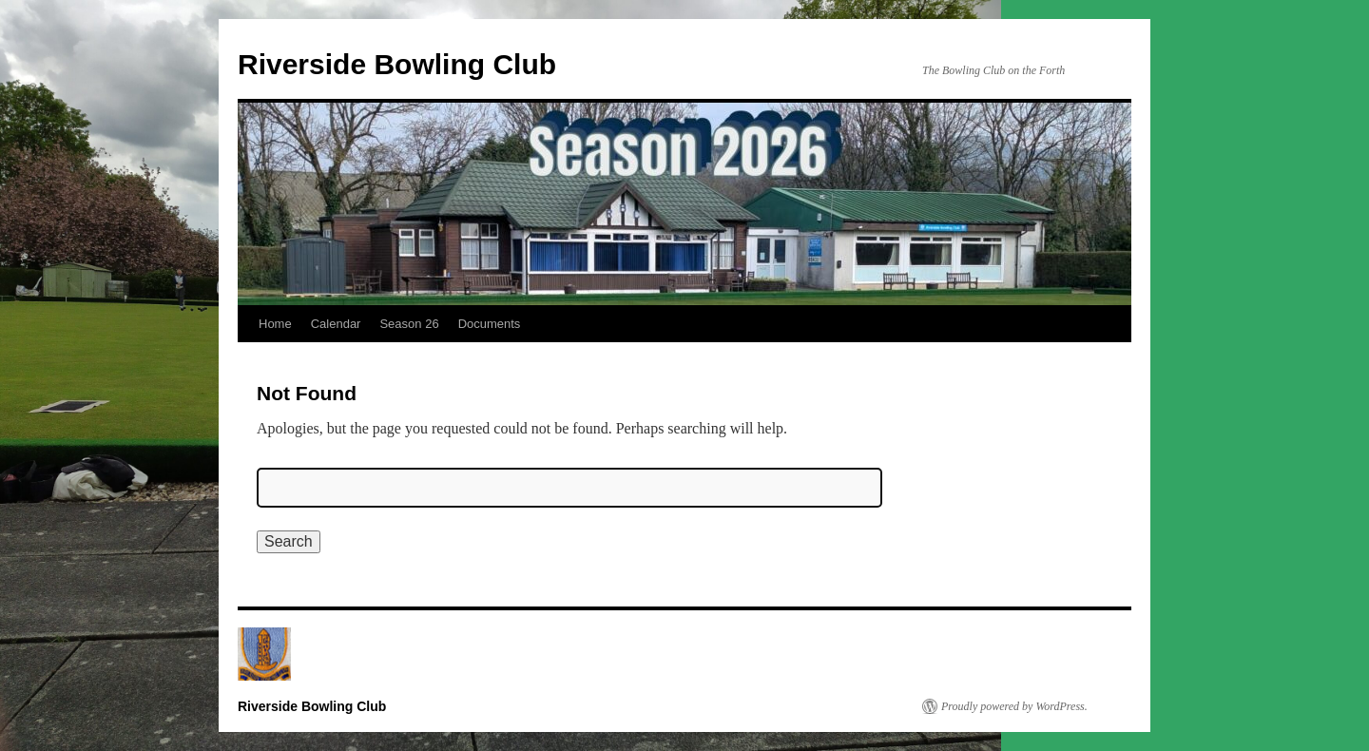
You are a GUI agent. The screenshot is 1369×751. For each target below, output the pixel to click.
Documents (489, 324)
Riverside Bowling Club (397, 64)
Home (275, 324)
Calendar (336, 324)
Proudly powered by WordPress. (1014, 706)
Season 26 (408, 324)
